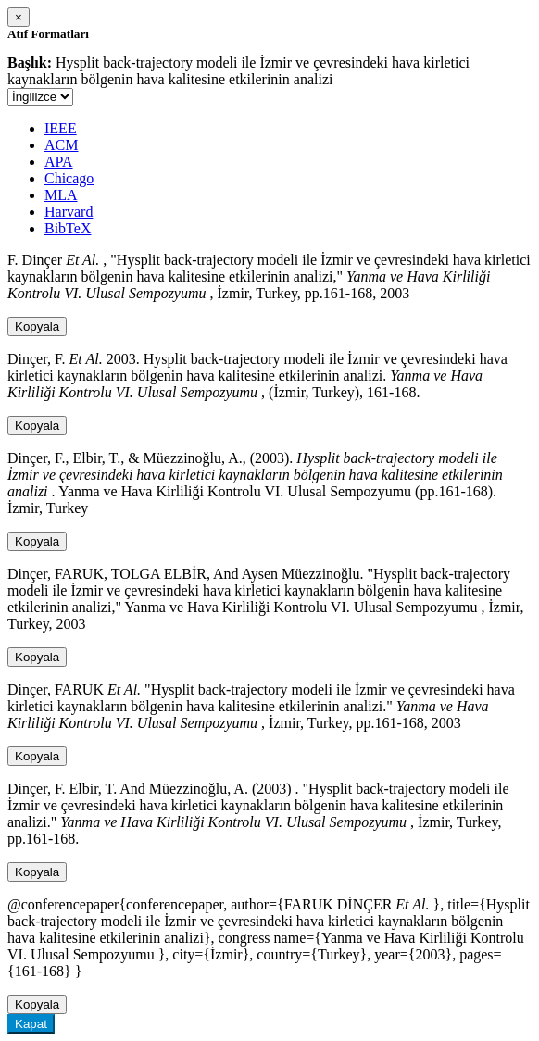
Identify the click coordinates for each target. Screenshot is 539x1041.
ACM (61, 145)
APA (58, 161)
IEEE (60, 128)
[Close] (18, 17)
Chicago (69, 178)
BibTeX (67, 228)
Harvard (68, 211)
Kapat (31, 1024)
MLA (61, 195)
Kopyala (37, 326)
